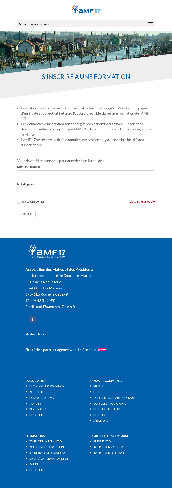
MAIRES (98, 386)
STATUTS (35, 403)
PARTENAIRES (37, 409)
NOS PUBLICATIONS (41, 397)
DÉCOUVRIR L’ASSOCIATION (46, 386)
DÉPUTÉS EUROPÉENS (106, 409)
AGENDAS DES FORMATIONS (47, 447)
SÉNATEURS (100, 420)
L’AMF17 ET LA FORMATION (46, 441)
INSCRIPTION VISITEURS (108, 447)
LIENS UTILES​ (37, 415)
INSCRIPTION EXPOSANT (108, 453)
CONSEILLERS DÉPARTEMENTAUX (114, 397)
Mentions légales (36, 334)
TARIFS (33, 464)
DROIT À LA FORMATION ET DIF (49, 458)
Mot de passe (26, 184)
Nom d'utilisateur (28, 166)
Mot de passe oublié (142, 201)
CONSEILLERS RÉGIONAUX (109, 403)
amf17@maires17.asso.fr (55, 306)
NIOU (52, 350)
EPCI (96, 392)
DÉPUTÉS (99, 415)
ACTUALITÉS (37, 392)
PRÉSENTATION (103, 441)
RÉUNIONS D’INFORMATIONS (47, 453)
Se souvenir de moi (30, 202)
